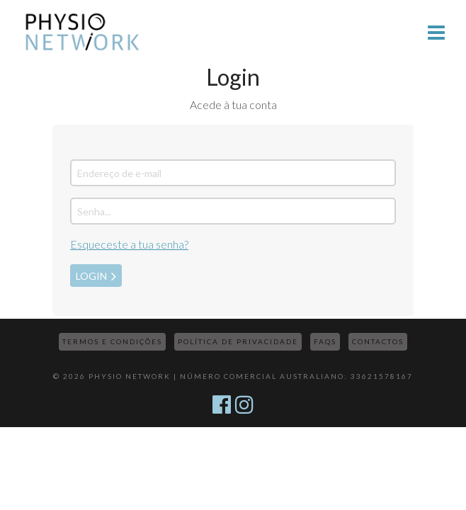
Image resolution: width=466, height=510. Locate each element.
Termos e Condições (112, 341)
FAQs (325, 341)
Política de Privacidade (238, 341)
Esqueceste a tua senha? (129, 244)
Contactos (378, 341)
